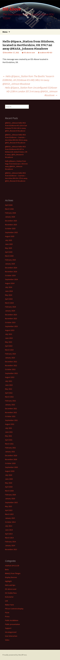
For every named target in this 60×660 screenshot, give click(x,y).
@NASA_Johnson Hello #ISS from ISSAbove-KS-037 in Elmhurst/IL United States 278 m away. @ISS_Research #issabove (16, 151)
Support (8, 628)
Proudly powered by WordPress (15, 655)
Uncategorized (10, 632)
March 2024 (9, 303)
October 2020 (10, 463)
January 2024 (10, 311)
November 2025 (11, 224)
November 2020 (11, 459)
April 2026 (8, 205)
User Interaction (11, 636)
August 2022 (9, 377)
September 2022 (11, 373)
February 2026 (10, 213)
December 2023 (11, 314)
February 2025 (10, 260)
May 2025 (8, 248)
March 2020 (9, 491)
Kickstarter (9, 597)
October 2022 (10, 369)
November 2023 (11, 318)
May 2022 (8, 389)
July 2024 (8, 287)
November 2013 (11, 549)
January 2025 (10, 264)
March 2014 (9, 538)
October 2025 (10, 228)
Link (6, 601)
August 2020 (9, 471)
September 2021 (11, 420)
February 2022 (10, 401)
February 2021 (10, 448)
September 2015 (11, 502)
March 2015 (9, 514)
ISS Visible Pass (11, 593)
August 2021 (9, 424)
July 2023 (8, 334)
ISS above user (29, 52)
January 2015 (10, 518)
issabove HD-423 (46, 52)
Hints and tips (10, 585)
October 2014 (10, 522)
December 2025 (11, 221)
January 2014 (10, 545)
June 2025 (9, 244)
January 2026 (10, 217)
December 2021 (11, 408)
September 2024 (11, 279)
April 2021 (8, 440)
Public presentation (12, 624)
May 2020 (8, 483)
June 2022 (9, 385)
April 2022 (8, 393)
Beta (7, 569)
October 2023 (10, 322)
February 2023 (10, 354)
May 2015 (8, 506)
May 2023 (8, 342)
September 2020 (11, 467)
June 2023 (9, 338)
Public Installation (11, 620)
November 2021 (11, 412)
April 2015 (8, 510)
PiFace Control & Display (14, 608)
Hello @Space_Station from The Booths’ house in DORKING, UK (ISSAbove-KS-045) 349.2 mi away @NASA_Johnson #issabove (28, 80)
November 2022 (11, 365)
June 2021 (9, 432)
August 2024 (9, 283)
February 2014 (10, 541)
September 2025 (11, 232)
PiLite (7, 612)
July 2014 (8, 526)
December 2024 (11, 267)
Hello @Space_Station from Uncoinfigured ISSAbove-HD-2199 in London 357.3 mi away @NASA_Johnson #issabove (31, 91)
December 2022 (11, 361)
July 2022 (8, 381)
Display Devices (11, 577)
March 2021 (9, 444)
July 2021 (8, 428)
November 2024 (11, 271)
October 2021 (10, 416)
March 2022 (9, 397)
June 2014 (9, 530)
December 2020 (11, 455)
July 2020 (8, 475)
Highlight (8, 581)
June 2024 (9, 291)
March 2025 (9, 256)
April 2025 (8, 252)
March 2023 (9, 350)
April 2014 (8, 534)
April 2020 (8, 487)
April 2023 (8, 346)
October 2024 (10, 275)
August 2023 (9, 330)
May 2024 (8, 295)
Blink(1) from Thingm (12, 573)
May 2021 (8, 436)
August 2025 (9, 236)
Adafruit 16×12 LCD (12, 565)
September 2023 (11, 326)
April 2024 (8, 299)
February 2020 (10, 494)
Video (7, 640)
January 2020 (10, 498)
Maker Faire (9, 605)
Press (7, 616)
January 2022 (10, 404)
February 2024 (10, 307)
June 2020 (9, 479)
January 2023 (10, 358)
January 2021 (10, 451)
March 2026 (9, 209)
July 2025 (8, 240)
